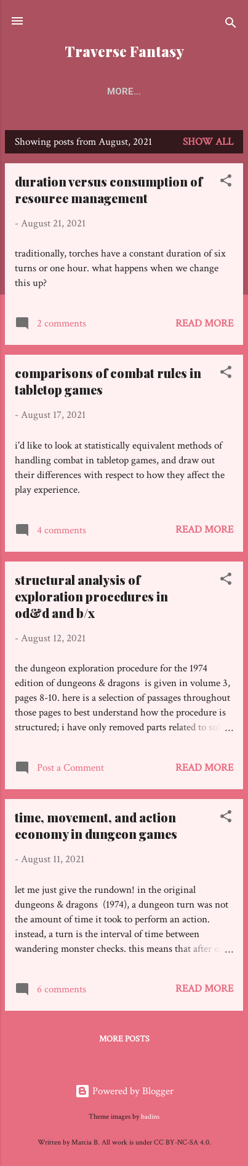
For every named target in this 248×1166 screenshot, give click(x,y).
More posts (124, 1041)
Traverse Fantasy (124, 51)
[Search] (230, 25)
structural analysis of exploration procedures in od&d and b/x (91, 599)
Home (48, 91)
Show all (208, 144)
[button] (225, 185)
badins (150, 1116)
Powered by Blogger (124, 1091)
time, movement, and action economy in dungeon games (96, 827)
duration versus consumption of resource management (108, 192)
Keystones (111, 91)
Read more (204, 326)
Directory (187, 91)
